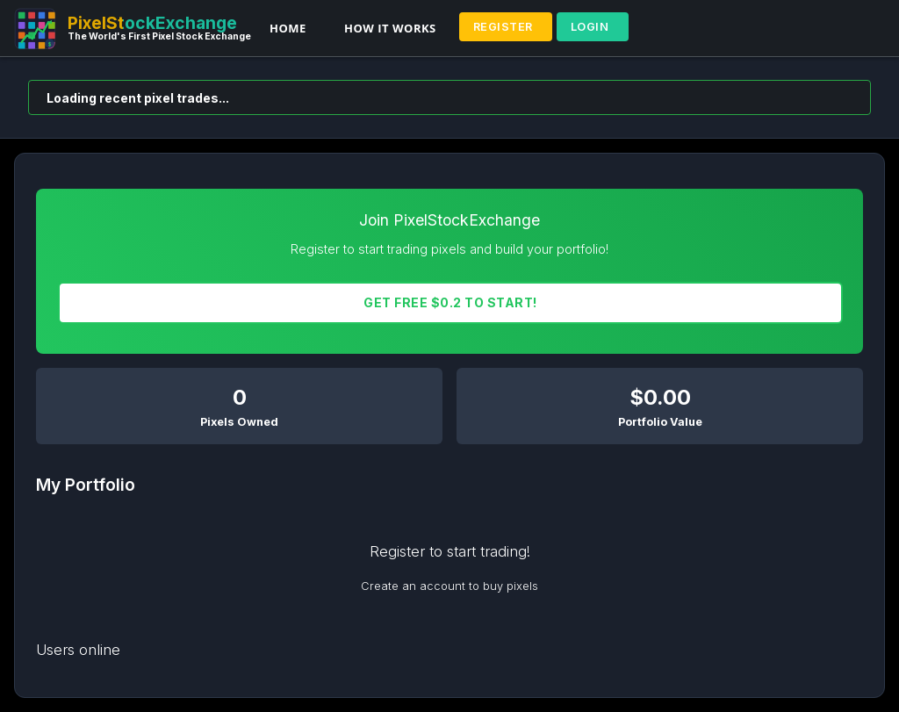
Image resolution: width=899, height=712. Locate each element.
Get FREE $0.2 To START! (450, 302)
